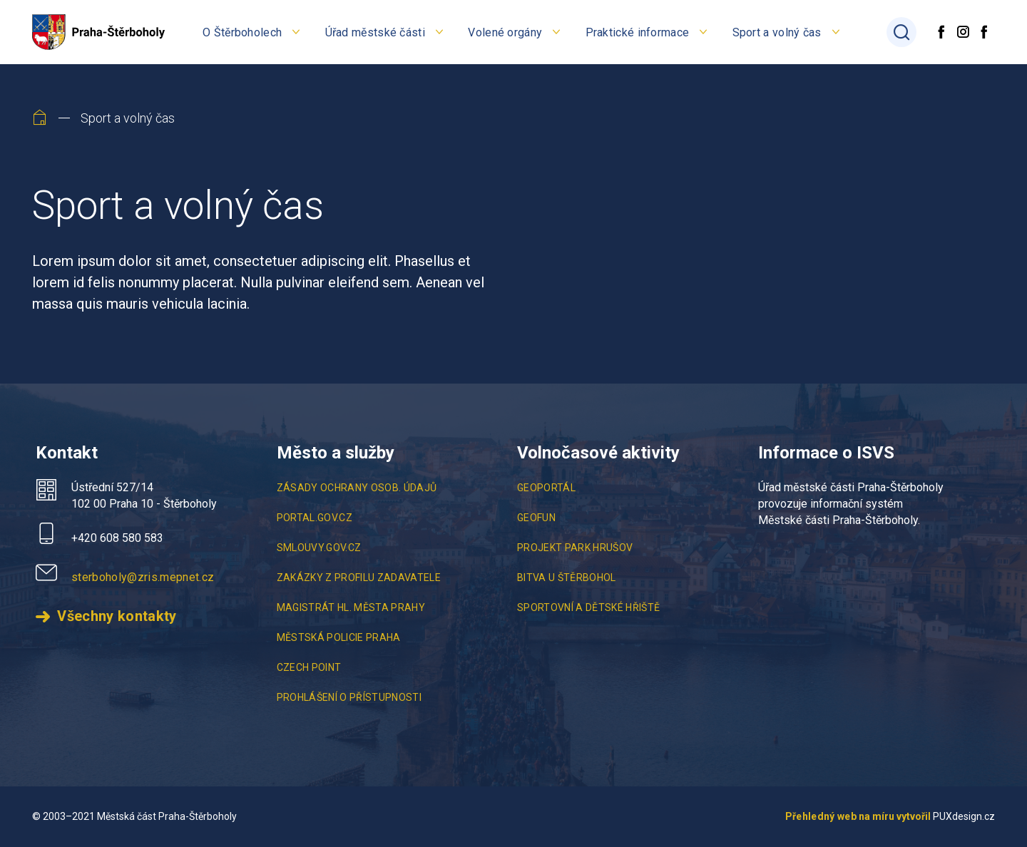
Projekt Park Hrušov (575, 547)
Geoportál (546, 487)
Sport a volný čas (777, 32)
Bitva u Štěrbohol (566, 577)
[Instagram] (963, 32)
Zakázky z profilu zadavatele (359, 577)
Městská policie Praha (339, 637)
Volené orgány (505, 32)
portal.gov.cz (314, 517)
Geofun (536, 517)
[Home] (40, 119)
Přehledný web (821, 816)
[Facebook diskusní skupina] (984, 32)
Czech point (309, 667)
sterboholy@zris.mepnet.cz (143, 577)
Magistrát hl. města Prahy (351, 607)
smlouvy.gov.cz (319, 547)
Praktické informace (638, 32)
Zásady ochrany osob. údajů (357, 487)
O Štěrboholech (242, 32)
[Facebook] (941, 32)
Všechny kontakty (116, 616)
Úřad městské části (375, 32)
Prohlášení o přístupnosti (349, 697)
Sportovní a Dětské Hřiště (588, 607)
